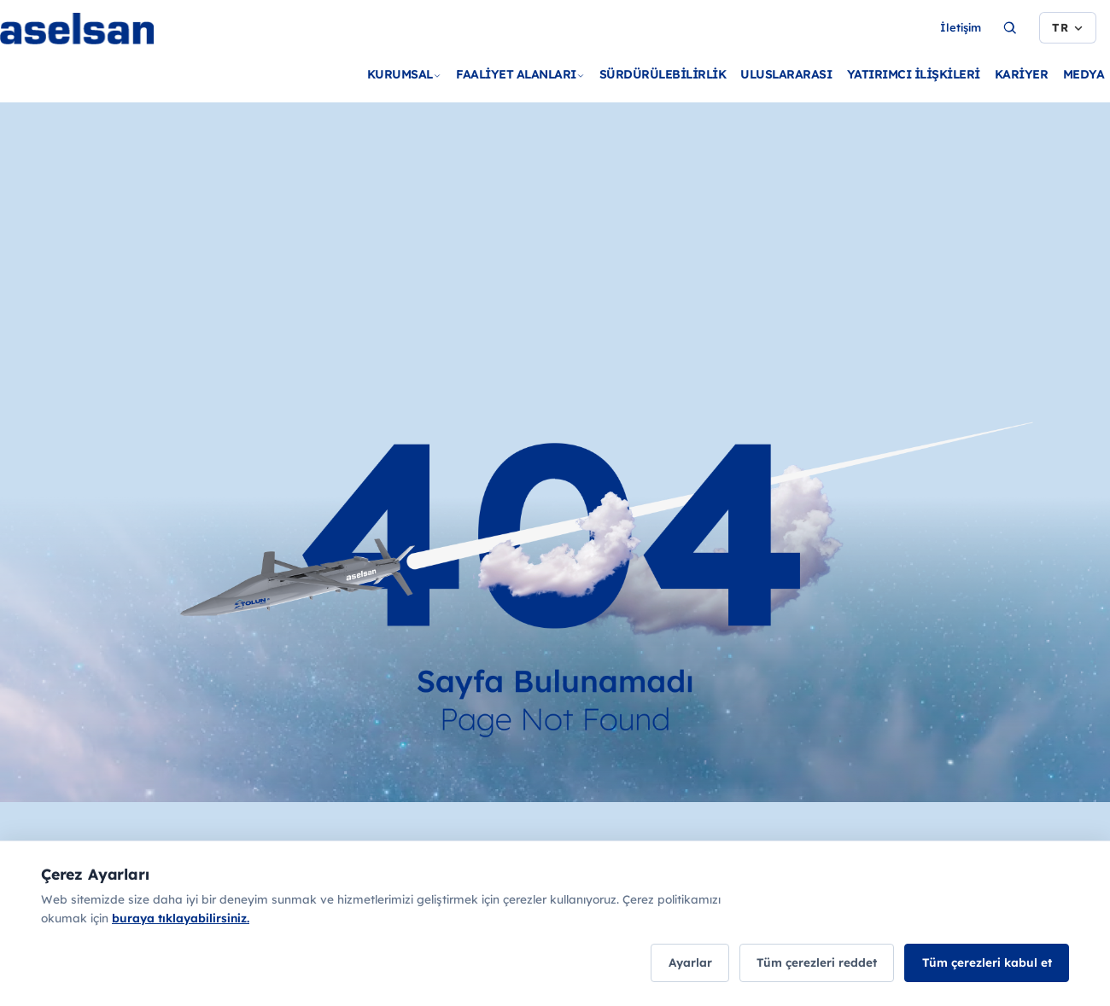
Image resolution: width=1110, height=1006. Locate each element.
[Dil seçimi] (1067, 28)
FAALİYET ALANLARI (520, 74)
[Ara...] (1010, 28)
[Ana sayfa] (119, 55)
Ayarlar (670, 964)
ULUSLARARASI (786, 74)
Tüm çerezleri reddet (805, 964)
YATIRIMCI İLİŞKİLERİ (913, 74)
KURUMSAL (404, 74)
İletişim (960, 27)
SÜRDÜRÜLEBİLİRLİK (663, 74)
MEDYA (1084, 74)
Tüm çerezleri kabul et (983, 964)
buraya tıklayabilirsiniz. (180, 919)
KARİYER (1022, 74)
